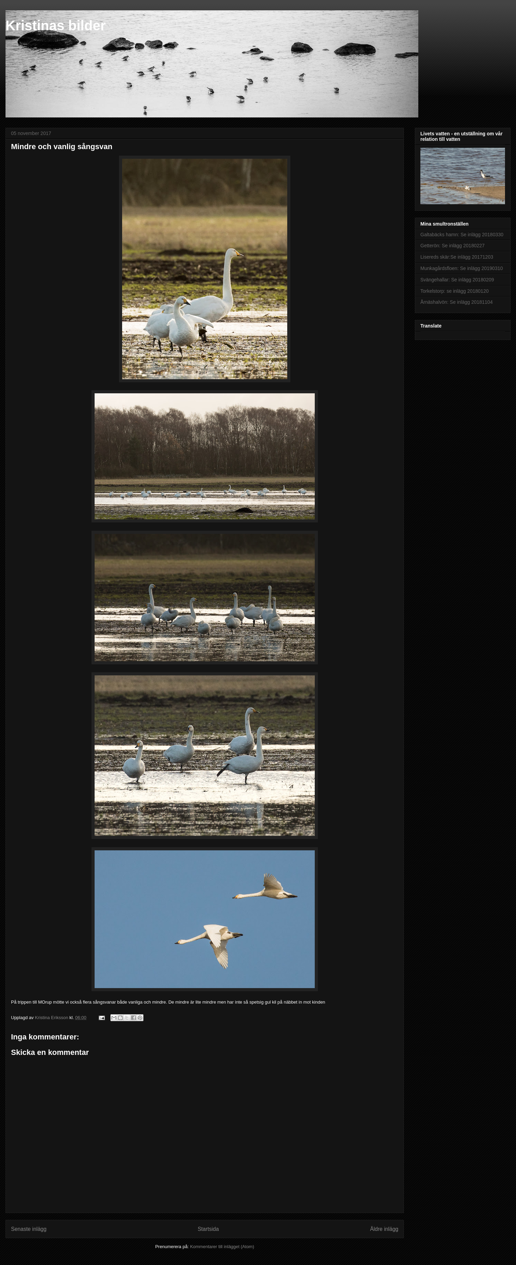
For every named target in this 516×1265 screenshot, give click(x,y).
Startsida (208, 1229)
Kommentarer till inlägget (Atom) (222, 1246)
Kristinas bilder (56, 25)
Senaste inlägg (28, 1229)
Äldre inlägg (384, 1229)
